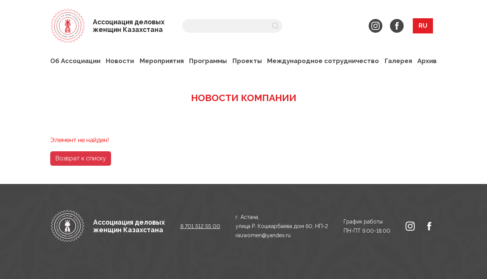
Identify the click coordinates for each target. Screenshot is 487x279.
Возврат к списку (80, 158)
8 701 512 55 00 (200, 226)
